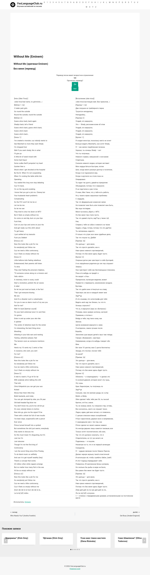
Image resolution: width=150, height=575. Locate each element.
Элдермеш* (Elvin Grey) (16, 538)
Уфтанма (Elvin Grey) (53, 538)
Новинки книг (75, 569)
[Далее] (144, 540)
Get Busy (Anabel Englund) (108, 514)
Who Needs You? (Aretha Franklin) (41, 514)
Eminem (28, 502)
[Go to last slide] (6, 540)
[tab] (70, 549)
